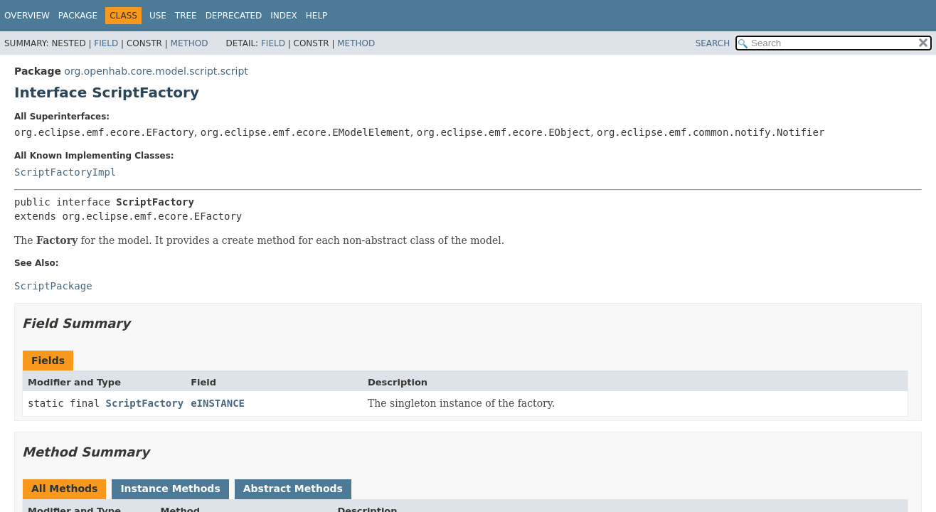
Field (106, 43)
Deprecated (234, 16)
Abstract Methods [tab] (293, 488)
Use (157, 16)
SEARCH (713, 43)
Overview (27, 16)
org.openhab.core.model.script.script (156, 71)
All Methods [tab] (64, 488)
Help (317, 16)
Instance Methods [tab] (170, 488)
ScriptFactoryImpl (65, 172)
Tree (186, 16)
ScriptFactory (145, 403)
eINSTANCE (218, 403)
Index (283, 16)
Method (189, 43)
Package (77, 16)
